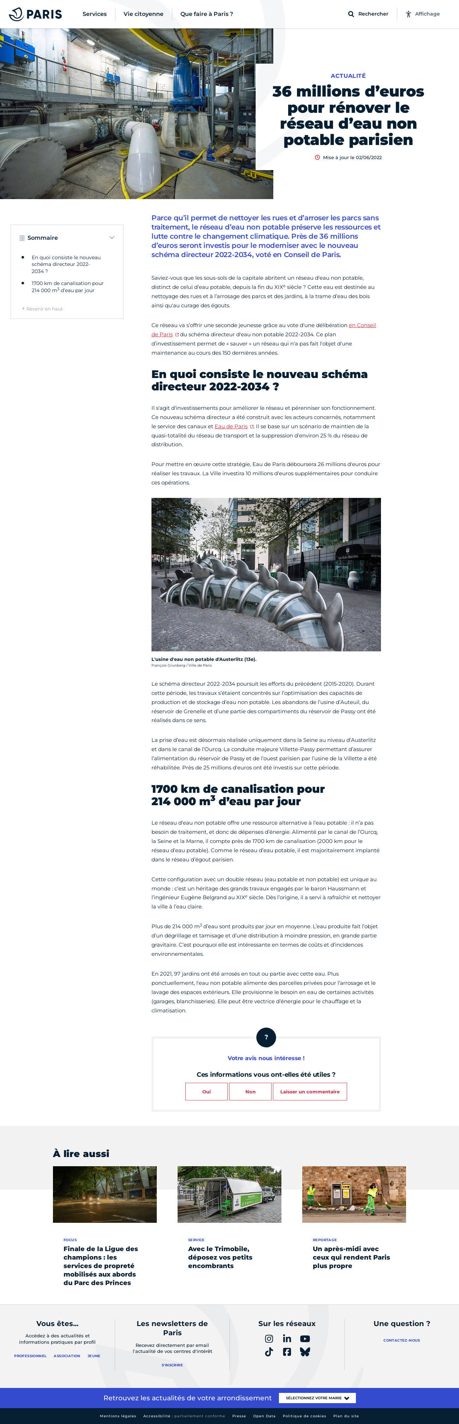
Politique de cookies (304, 1416)
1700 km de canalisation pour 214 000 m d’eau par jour (68, 286)
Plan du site (346, 1416)
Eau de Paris (231, 426)
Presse (239, 1416)
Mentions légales (118, 1416)
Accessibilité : (184, 1416)
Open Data (264, 1416)
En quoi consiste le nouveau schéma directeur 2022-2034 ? (66, 264)
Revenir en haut (44, 309)
